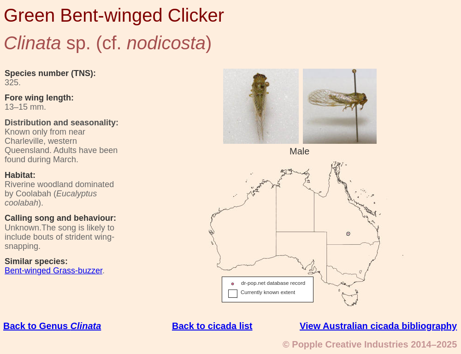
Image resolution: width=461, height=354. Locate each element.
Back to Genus (37, 326)
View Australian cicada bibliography (378, 326)
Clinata (86, 326)
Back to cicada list (212, 326)
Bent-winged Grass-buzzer (53, 270)
